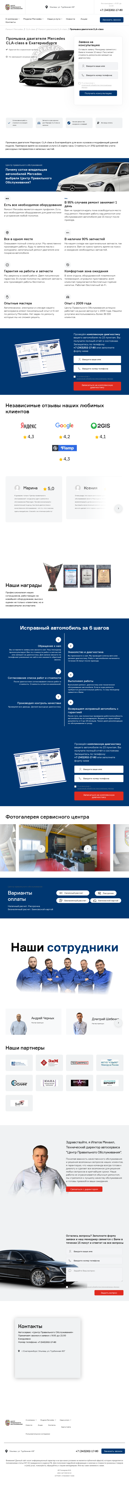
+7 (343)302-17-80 (111, 10)
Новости (70, 19)
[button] (118, 508)
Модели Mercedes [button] (32, 19)
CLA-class (30, 29)
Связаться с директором (84, 1189)
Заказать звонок (111, 19)
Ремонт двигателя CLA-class (52, 29)
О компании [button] (12, 19)
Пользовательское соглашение (38, 1434)
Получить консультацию (98, 93)
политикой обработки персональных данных (97, 86)
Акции (84, 19)
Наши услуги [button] (53, 19)
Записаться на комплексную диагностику (97, 386)
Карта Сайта (66, 1427)
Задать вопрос (109, 1292)
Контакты (11, 22)
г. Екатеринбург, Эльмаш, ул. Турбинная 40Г (41, 1351)
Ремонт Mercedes (14, 29)
